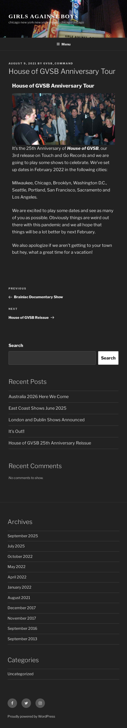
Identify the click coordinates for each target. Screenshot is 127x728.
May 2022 (17, 566)
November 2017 (22, 618)
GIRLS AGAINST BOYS (43, 16)
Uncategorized (21, 674)
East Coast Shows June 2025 (37, 408)
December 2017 (22, 608)
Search (16, 345)
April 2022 (17, 577)
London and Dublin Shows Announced (47, 419)
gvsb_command (58, 63)
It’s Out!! (16, 431)
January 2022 (19, 587)
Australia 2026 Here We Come (39, 396)
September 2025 (23, 536)
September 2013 (22, 639)
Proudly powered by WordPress (31, 716)
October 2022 (20, 556)
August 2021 (19, 597)
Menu (63, 44)
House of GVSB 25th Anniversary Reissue (50, 442)
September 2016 (22, 628)
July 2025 (16, 546)
